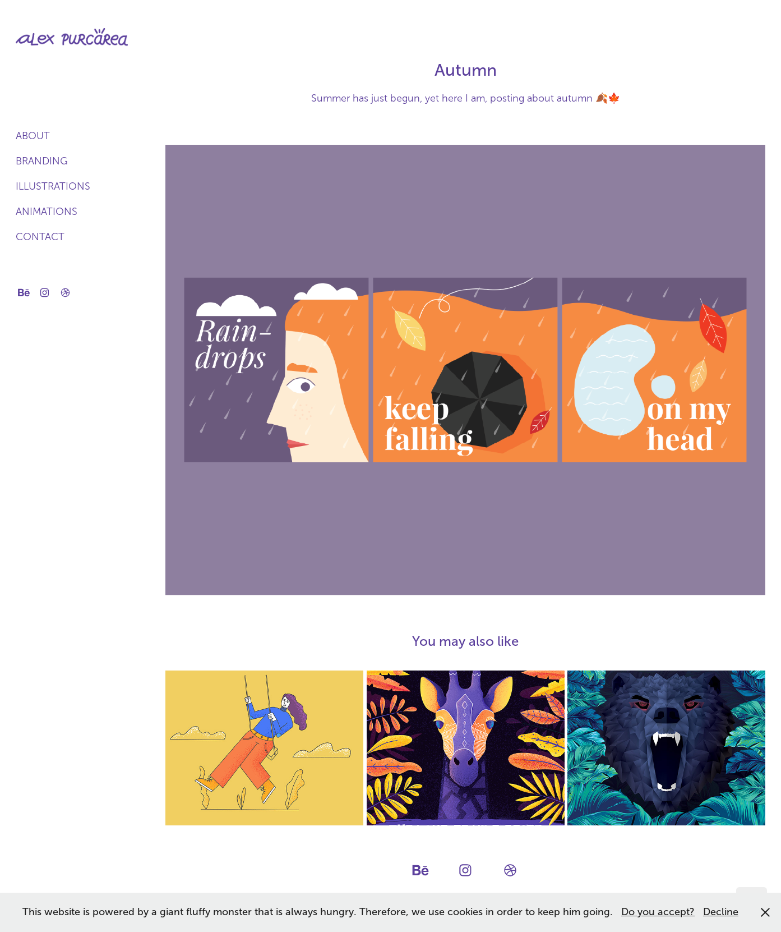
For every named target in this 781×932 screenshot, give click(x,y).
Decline (720, 911)
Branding (42, 161)
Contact (40, 236)
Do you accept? (658, 911)
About (33, 135)
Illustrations (53, 186)
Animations (46, 211)
